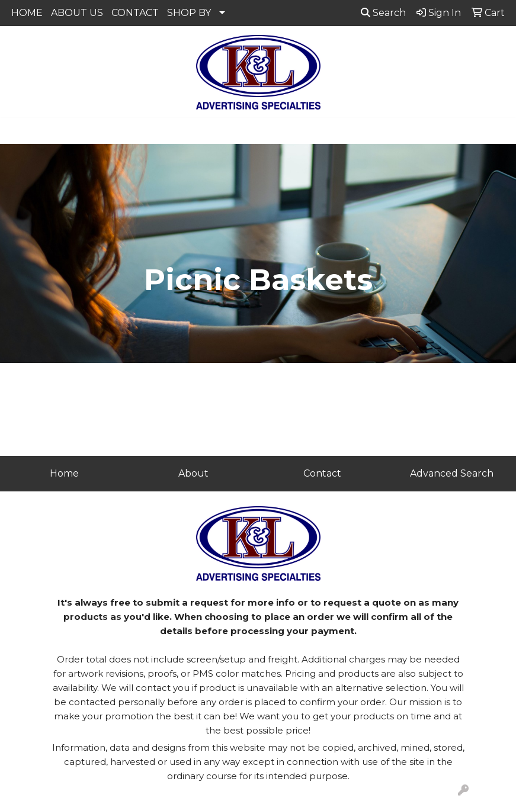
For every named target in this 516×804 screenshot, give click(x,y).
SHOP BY (189, 12)
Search (383, 12)
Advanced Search (451, 473)
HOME (27, 12)
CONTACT (135, 12)
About (193, 473)
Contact (322, 473)
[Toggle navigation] (18, 131)
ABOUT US (77, 12)
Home (64, 473)
